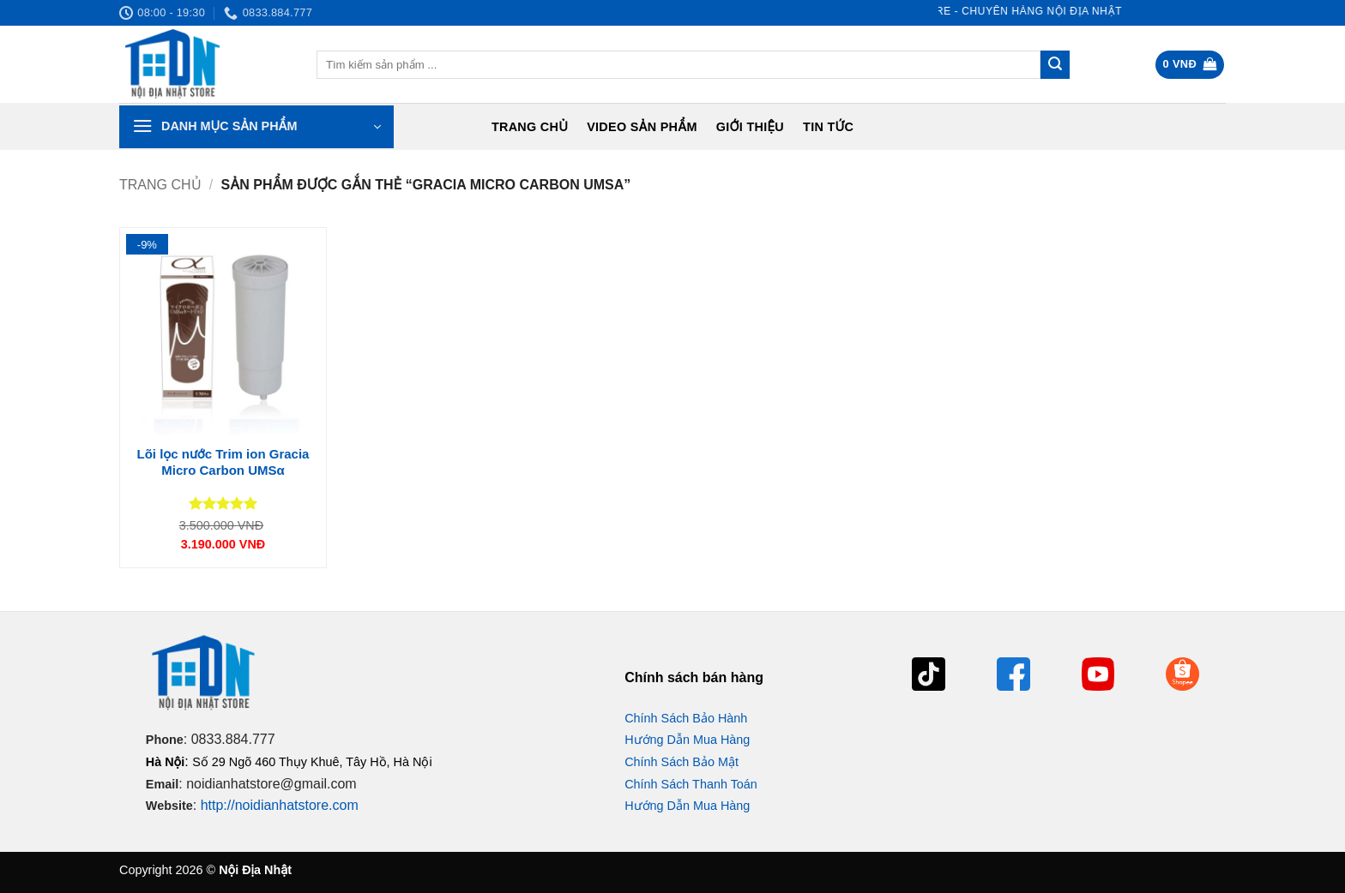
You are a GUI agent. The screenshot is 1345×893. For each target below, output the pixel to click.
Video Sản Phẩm (642, 127)
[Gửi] (1055, 65)
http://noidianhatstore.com (280, 805)
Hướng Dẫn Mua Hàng (687, 739)
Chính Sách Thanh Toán (690, 784)
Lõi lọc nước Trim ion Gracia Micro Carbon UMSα (223, 462)
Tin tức (828, 127)
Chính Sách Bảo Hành (685, 718)
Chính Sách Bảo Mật (681, 762)
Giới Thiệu (750, 127)
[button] (1190, 65)
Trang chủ (530, 127)
